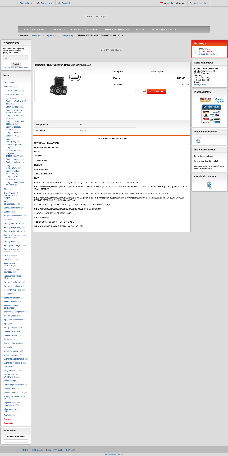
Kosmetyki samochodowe (10, 202)
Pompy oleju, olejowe (13, 231)
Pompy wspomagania (13, 245)
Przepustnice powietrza (9, 264)
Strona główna (26, 3)
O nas (25, 450)
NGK (198, 142)
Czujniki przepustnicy (12, 154)
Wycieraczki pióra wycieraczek (11, 376)
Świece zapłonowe (12, 331)
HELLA (83, 130)
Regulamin (37, 450)
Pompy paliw (9, 241)
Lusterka (7, 212)
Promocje (8, 423)
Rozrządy (8, 294)
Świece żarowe (10, 335)
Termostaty (9, 339)
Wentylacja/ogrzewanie (14, 359)
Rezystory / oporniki (12, 290)
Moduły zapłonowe (14, 144)
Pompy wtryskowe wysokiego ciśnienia (12, 250)
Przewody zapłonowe (13, 286)
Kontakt (70, 450)
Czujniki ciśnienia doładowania (14, 111)
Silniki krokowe (10, 302)
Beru (198, 140)
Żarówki (7, 415)
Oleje (6, 219)
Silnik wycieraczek (12, 298)
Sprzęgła (8, 324)
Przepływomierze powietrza (11, 271)
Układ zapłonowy (11, 355)
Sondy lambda (10, 316)
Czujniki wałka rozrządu (12, 172)
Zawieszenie (9, 389)
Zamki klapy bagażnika (14, 385)
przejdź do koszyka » (208, 54)
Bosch (198, 138)
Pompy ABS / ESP (12, 223)
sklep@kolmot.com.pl (203, 84)
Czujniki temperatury (11, 166)
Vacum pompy (10, 381)
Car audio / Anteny (12, 91)
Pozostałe (8, 255)
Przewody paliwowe (12, 282)
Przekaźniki (9, 259)
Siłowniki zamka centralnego (11, 307)
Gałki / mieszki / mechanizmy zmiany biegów (13, 195)
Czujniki (7, 98)
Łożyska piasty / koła (13, 216)
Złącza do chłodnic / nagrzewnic (12, 404)
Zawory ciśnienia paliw (13, 393)
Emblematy (9, 83)
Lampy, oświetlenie (12, 208)
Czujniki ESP (12, 132)
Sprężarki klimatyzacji (13, 320)
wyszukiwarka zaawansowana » (16, 68)
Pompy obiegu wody (12, 227)
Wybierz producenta (16, 437)
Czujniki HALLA (13, 136)
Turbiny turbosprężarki (13, 343)
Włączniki (8, 367)
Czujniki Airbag (12, 107)
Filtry (6, 189)
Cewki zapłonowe (11, 94)
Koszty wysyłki (54, 450)
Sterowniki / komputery (13, 312)
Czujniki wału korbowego (12, 177)
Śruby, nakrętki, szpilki (13, 327)
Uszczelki (8, 347)
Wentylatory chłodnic (13, 363)
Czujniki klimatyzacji (11, 140)
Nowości (8, 419)
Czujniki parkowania (11, 148)
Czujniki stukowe (13, 162)
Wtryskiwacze (10, 371)
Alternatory (8, 87)
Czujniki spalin (12, 159)
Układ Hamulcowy (11, 351)
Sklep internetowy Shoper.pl (114, 454)
